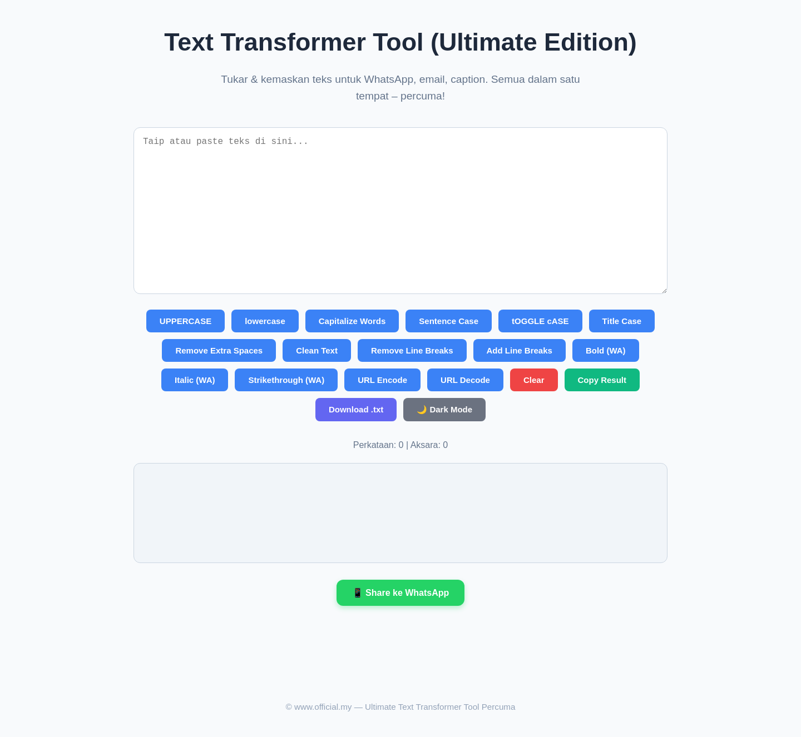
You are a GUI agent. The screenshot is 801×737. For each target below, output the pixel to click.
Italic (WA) (195, 380)
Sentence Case (448, 321)
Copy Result (602, 380)
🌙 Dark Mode (444, 409)
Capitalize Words (352, 321)
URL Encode (382, 380)
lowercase (265, 321)
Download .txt (356, 409)
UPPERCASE (185, 321)
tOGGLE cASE (540, 321)
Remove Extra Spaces (219, 350)
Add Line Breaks (519, 350)
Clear (534, 380)
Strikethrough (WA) (286, 380)
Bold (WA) (606, 350)
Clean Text (317, 350)
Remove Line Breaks (412, 350)
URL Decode (465, 380)
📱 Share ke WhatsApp (400, 592)
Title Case (622, 321)
